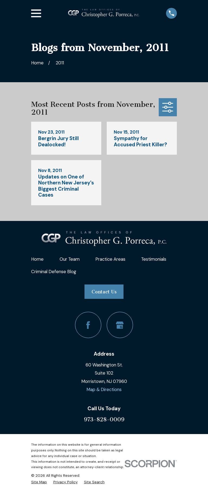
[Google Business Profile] (120, 325)
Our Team (70, 259)
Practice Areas (110, 259)
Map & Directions (104, 389)
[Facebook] (88, 325)
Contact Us (104, 292)
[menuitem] (39, 482)
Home (37, 259)
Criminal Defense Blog (53, 271)
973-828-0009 (104, 419)
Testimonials (153, 259)
